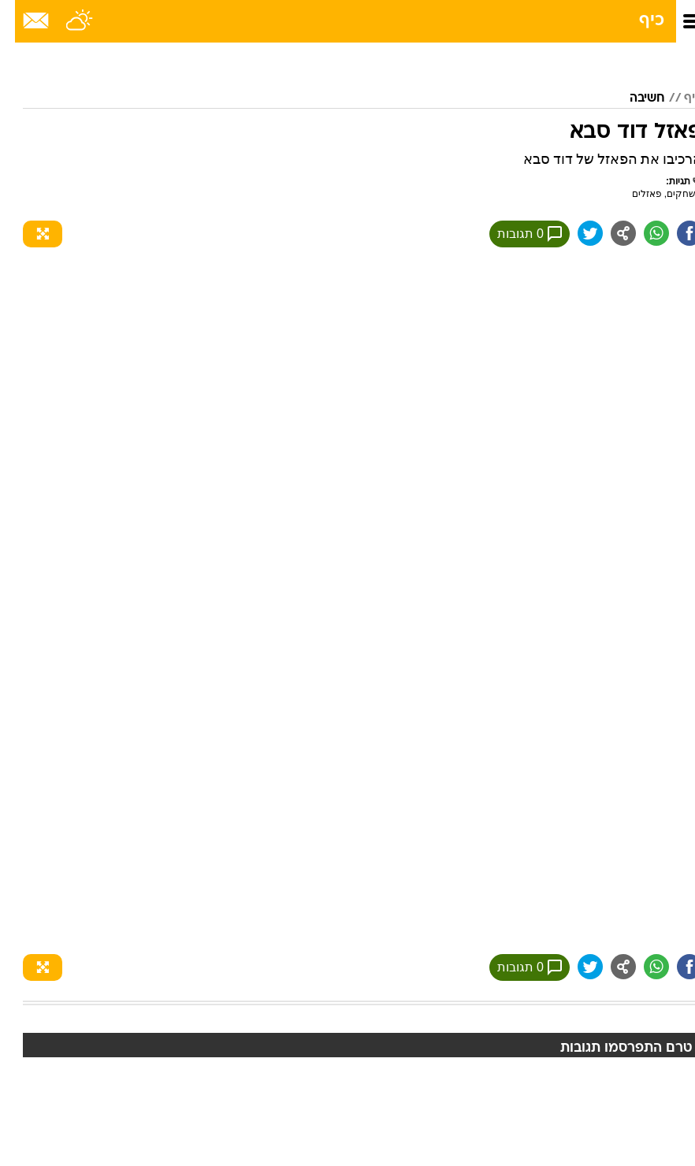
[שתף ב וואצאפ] (641, 233)
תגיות (670, 181)
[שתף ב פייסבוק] (674, 233)
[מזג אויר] (65, 21)
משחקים (669, 193)
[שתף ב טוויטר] (575, 233)
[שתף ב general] (608, 233)
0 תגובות (514, 234)
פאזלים (632, 193)
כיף (636, 21)
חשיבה (632, 98)
